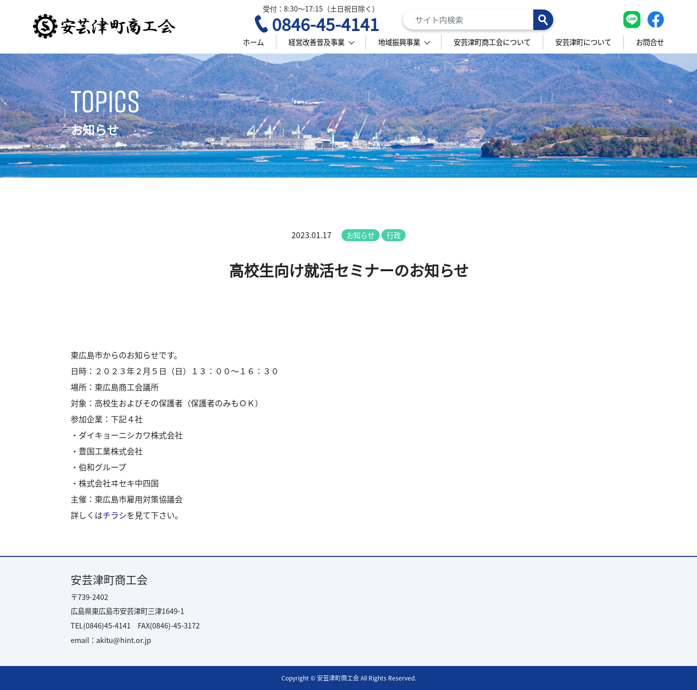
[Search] (478, 20)
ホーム (253, 42)
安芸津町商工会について (492, 42)
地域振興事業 (399, 42)
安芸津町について (583, 42)
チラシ (115, 515)
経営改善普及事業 (316, 42)
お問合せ (650, 42)
